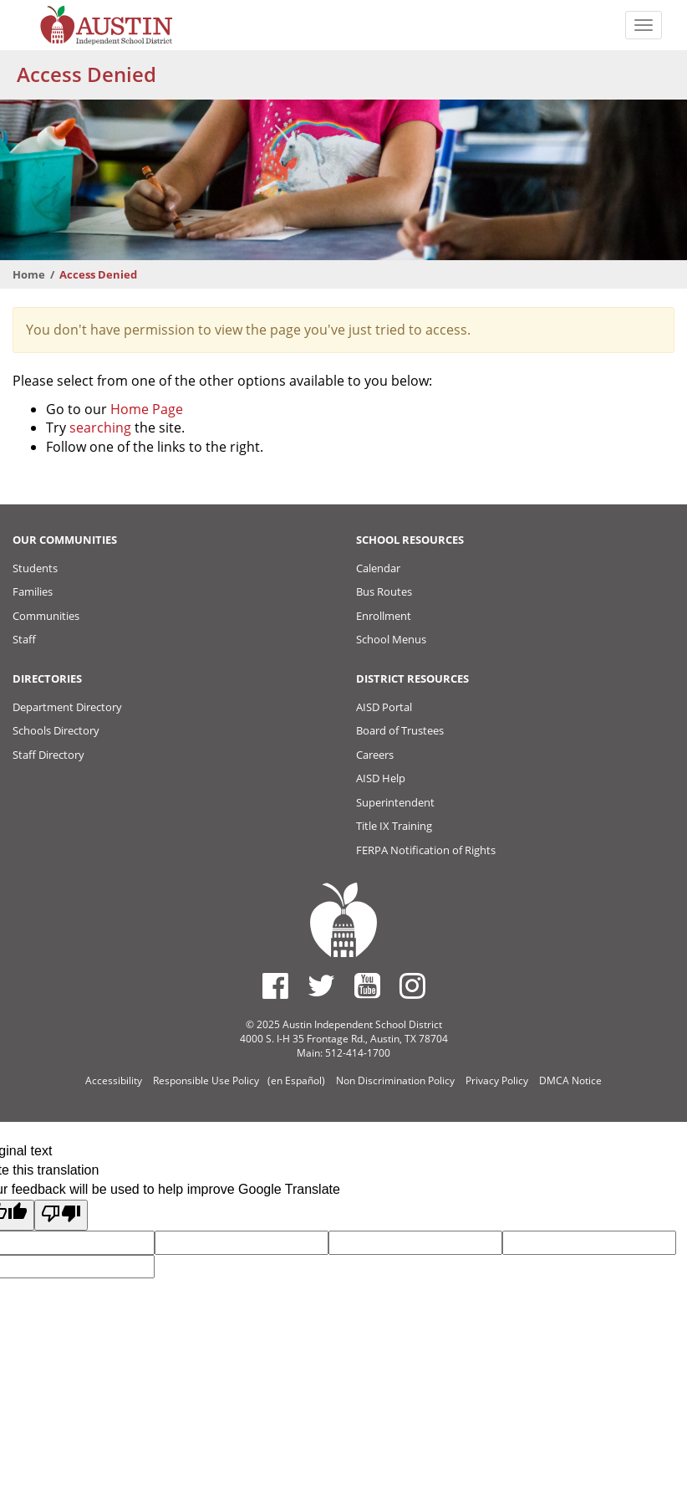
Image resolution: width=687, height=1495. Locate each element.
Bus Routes (384, 591)
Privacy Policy (497, 1080)
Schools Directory (56, 730)
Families (33, 591)
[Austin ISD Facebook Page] (275, 985)
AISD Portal (384, 706)
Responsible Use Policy (206, 1080)
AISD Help (380, 778)
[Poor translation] (61, 1215)
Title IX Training (394, 825)
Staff (24, 639)
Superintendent (395, 802)
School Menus (391, 639)
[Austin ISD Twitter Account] (321, 985)
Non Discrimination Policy (395, 1080)
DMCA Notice (570, 1080)
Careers (375, 754)
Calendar (378, 568)
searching (100, 427)
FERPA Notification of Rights (426, 850)
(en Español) (296, 1080)
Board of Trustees (400, 730)
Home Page (146, 409)
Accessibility (113, 1080)
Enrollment (383, 615)
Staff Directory (48, 754)
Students (35, 568)
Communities (46, 615)
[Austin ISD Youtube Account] (367, 985)
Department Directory (67, 706)
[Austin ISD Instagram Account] (412, 985)
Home (29, 274)
